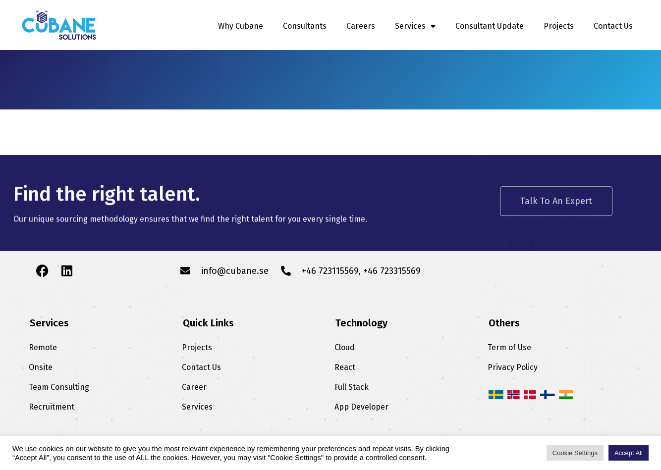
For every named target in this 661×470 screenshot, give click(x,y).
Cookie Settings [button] (575, 453)
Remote (43, 347)
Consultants (305, 26)
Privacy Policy (513, 367)
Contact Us (613, 26)
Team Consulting (59, 387)
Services (415, 26)
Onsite (41, 367)
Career (194, 387)
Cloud (344, 347)
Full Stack (351, 387)
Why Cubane (240, 26)
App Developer (361, 407)
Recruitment (51, 407)
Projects (559, 26)
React (344, 367)
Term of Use (509, 347)
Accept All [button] (628, 453)
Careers (360, 26)
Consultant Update (489, 26)
